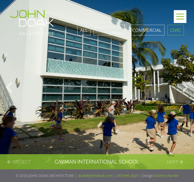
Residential (110, 30)
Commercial (147, 30)
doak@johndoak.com (95, 175)
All (84, 30)
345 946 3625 (127, 175)
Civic (175, 30)
